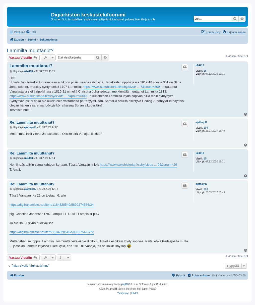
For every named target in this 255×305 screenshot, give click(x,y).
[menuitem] (31, 32)
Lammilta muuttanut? (30, 50)
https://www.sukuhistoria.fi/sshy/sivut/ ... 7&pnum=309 (121, 87)
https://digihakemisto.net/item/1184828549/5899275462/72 (51, 232)
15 (205, 70)
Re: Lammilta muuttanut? (32, 122)
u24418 (199, 65)
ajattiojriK (201, 122)
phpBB (125, 284)
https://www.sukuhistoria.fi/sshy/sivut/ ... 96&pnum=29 (138, 164)
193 (206, 127)
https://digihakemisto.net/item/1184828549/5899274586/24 (51, 204)
